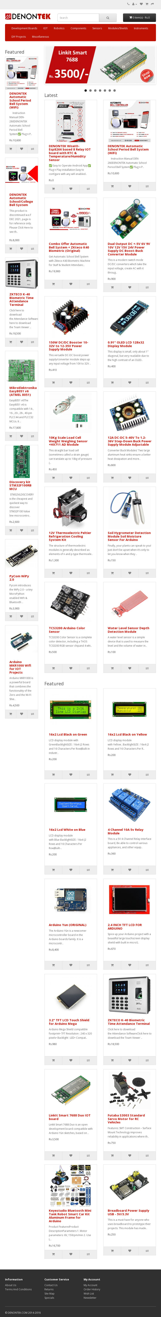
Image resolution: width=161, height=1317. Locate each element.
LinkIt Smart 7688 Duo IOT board (70, 1117)
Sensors (97, 28)
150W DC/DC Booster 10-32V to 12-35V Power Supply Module (68, 345)
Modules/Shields (118, 28)
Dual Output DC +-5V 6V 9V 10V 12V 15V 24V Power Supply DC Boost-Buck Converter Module (129, 249)
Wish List (89, 1293)
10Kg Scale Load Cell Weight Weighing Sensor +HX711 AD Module (68, 440)
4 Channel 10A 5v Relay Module (125, 831)
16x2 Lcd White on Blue (67, 829)
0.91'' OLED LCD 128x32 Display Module (126, 344)
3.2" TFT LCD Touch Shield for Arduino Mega (69, 1022)
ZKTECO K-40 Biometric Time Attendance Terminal (21, 299)
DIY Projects (19, 36)
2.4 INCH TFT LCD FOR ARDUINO (125, 926)
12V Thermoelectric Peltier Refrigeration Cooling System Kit (70, 536)
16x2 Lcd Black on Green (68, 734)
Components (78, 28)
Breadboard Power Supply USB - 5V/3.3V (128, 1212)
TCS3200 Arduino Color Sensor (67, 630)
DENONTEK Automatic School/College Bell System (21, 199)
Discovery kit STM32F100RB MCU (20, 485)
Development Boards (24, 28)
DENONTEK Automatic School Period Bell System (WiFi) (20, 100)
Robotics (59, 28)
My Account (90, 1285)
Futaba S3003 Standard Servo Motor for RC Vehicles (126, 1118)
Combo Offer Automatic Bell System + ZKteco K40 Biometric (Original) (69, 247)
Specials (49, 1298)
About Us (10, 1285)
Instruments (141, 28)
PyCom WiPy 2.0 (19, 578)
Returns (48, 1289)
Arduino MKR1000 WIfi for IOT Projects (20, 667)
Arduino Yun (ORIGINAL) (67, 925)
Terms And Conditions (18, 1289)
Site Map (49, 1293)
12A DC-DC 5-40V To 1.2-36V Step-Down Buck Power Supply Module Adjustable (130, 440)
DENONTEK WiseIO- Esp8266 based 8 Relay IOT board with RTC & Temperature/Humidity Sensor (70, 153)
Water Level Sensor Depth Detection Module (128, 630)
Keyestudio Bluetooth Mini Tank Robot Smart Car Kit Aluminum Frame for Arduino (70, 1215)
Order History (92, 1289)
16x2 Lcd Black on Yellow (127, 734)
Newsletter (90, 1298)
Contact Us (50, 1285)
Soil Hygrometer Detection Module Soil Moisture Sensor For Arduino (129, 536)
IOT (45, 28)
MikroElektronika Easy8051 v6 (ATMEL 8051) (23, 391)
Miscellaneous (40, 36)
